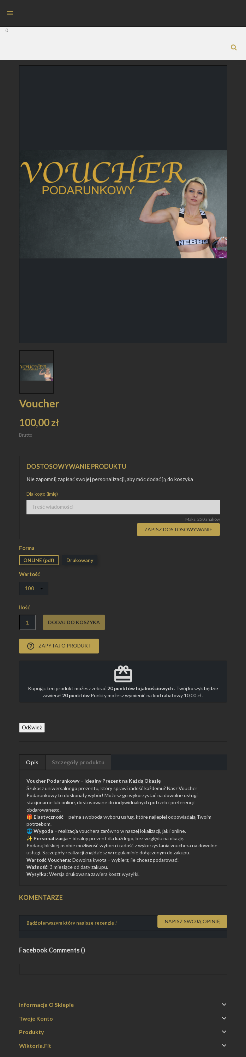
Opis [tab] (32, 762)
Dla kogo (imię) (42, 494)
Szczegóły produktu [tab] (78, 762)
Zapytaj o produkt (58, 646)
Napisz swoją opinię (192, 921)
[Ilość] (27, 622)
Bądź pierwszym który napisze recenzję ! (71, 923)
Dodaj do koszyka (74, 622)
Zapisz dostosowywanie (178, 529)
